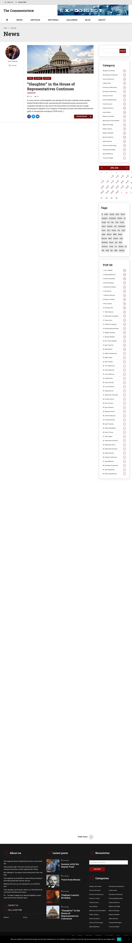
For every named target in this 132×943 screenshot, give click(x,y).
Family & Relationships (114, 100)
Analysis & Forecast (114, 71)
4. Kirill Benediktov (114, 283)
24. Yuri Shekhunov (114, 366)
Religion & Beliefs (114, 133)
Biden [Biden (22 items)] (106, 214)
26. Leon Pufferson (114, 374)
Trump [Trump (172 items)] (111, 246)
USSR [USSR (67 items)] (107, 250)
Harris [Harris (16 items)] (103, 230)
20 (101, 193)
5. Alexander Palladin (114, 287)
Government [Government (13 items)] (121, 226)
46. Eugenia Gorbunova (114, 457)
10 (121, 183)
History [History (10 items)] (114, 230)
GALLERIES (71, 20)
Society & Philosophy (114, 150)
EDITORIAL (53, 20)
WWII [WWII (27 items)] (115, 250)
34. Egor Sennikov (114, 407)
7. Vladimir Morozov (114, 295)
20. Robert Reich (114, 349)
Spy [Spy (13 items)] (116, 242)
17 (121, 188)
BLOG (87, 20)
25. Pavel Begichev (114, 370)
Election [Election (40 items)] (119, 218)
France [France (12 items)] (122, 222)
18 (126, 188)
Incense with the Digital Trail (70, 865)
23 (116, 193)
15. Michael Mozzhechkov (114, 328)
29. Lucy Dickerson (114, 387)
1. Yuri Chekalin (114, 270)
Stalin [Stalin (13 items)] (120, 242)
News (30, 78)
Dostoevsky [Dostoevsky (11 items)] (112, 218)
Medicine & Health (114, 116)
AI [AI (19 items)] (102, 214)
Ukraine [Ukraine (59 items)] (121, 246)
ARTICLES (35, 20)
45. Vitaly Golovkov (114, 453)
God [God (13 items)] (115, 226)
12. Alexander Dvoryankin (114, 316)
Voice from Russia (70, 879)
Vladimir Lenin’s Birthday (70, 896)
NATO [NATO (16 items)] (110, 238)
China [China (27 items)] (117, 214)
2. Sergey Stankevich (114, 275)
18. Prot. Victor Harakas (114, 341)
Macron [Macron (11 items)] (109, 234)
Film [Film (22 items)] (112, 222)
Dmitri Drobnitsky (12, 53)
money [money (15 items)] (120, 234)
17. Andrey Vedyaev (114, 337)
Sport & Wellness (114, 154)
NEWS (19, 20)
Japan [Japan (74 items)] (103, 234)
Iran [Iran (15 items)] (119, 230)
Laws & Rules (114, 112)
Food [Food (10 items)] (116, 222)
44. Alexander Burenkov (114, 449)
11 (126, 183)
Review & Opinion (114, 137)
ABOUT (101, 20)
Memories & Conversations (114, 121)
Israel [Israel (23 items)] (123, 230)
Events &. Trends (94, 898)
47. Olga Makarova (114, 461)
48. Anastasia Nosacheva (114, 465)
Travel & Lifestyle (114, 158)
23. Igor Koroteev (114, 362)
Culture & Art (114, 83)
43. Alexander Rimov (114, 445)
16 (116, 188)
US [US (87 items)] (125, 246)
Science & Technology (114, 145)
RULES (25, 917)
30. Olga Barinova (114, 391)
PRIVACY (6, 917)
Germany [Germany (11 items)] (109, 226)
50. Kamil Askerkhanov (114, 474)
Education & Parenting (114, 91)
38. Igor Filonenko (114, 424)
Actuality (38, 78)
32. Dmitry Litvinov (114, 399)
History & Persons (114, 108)
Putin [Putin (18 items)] (121, 238)
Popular (47, 78)
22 (111, 193)
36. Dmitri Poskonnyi (114, 416)
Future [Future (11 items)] (103, 226)
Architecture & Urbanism (114, 75)
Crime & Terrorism (114, 79)
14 (106, 188)
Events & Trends (114, 96)
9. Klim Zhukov (114, 304)
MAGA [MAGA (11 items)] (115, 234)
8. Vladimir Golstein (114, 299)
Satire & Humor (114, 141)
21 (106, 193)
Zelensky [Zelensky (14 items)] (121, 250)
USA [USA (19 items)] (103, 250)
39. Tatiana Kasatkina (114, 428)
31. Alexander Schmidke (114, 395)
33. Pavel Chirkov (114, 403)
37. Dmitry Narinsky (114, 420)
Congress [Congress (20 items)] (104, 218)
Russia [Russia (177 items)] (111, 242)
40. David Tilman (114, 432)
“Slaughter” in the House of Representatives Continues (51, 86)
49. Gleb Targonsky (114, 470)
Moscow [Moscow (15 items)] (104, 238)
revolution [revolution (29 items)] (105, 242)
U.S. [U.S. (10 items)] (116, 246)
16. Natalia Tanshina (114, 333)
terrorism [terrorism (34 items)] (104, 246)
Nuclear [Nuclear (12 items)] (115, 238)
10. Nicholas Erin (114, 308)
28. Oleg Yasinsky (114, 382)
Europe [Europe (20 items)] (104, 222)
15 (111, 188)
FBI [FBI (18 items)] (108, 222)
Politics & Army (114, 129)
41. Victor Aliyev (114, 436)
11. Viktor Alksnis (114, 312)
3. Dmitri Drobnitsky (114, 279)
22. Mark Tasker (114, 357)
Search (122, 51)
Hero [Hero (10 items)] (108, 230)
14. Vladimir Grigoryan (114, 324)
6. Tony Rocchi (114, 291)
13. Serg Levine (114, 320)
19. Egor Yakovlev (114, 345)
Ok (119, 939)
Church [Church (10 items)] (123, 214)
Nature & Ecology (114, 125)
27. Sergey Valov (114, 378)
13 (101, 188)
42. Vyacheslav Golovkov (114, 441)
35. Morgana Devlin (114, 411)
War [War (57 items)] (111, 250)
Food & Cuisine (114, 104)
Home (5, 28)
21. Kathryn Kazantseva (114, 353)
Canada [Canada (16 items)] (112, 214)
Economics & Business (114, 87)
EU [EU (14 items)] (124, 218)
